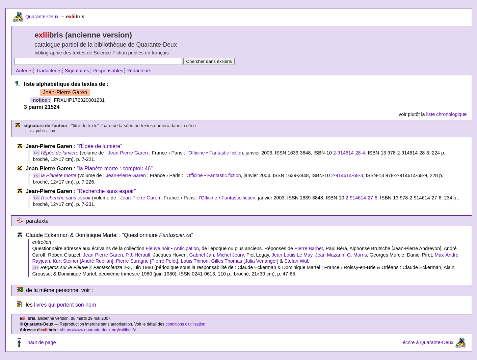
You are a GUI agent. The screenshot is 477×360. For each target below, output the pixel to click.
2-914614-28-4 (349, 152)
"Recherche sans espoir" (106, 191)
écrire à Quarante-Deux (428, 342)
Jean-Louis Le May (292, 255)
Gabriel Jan (201, 255)
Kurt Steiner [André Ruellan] (83, 261)
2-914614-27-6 (361, 197)
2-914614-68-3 (347, 175)
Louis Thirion (194, 261)
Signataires (77, 70)
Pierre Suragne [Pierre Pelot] (147, 261)
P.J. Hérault (138, 255)
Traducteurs (48, 70)
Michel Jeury (230, 255)
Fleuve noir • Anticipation (172, 248)
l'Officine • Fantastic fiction (214, 152)
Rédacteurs (139, 70)
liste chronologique (446, 114)
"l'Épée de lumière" (99, 146)
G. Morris (357, 255)
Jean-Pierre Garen (128, 152)
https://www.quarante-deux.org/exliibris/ (98, 330)
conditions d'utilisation (185, 324)
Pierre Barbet (308, 248)
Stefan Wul (296, 261)
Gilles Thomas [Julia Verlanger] (245, 261)
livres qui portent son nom (65, 305)
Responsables (107, 70)
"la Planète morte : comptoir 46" (115, 168)
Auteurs (24, 70)
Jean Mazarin (329, 255)
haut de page (41, 342)
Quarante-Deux (41, 16)
